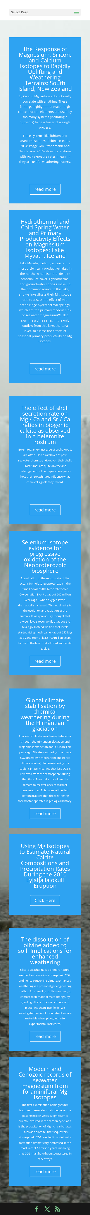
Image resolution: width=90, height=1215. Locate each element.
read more (45, 189)
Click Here (45, 900)
